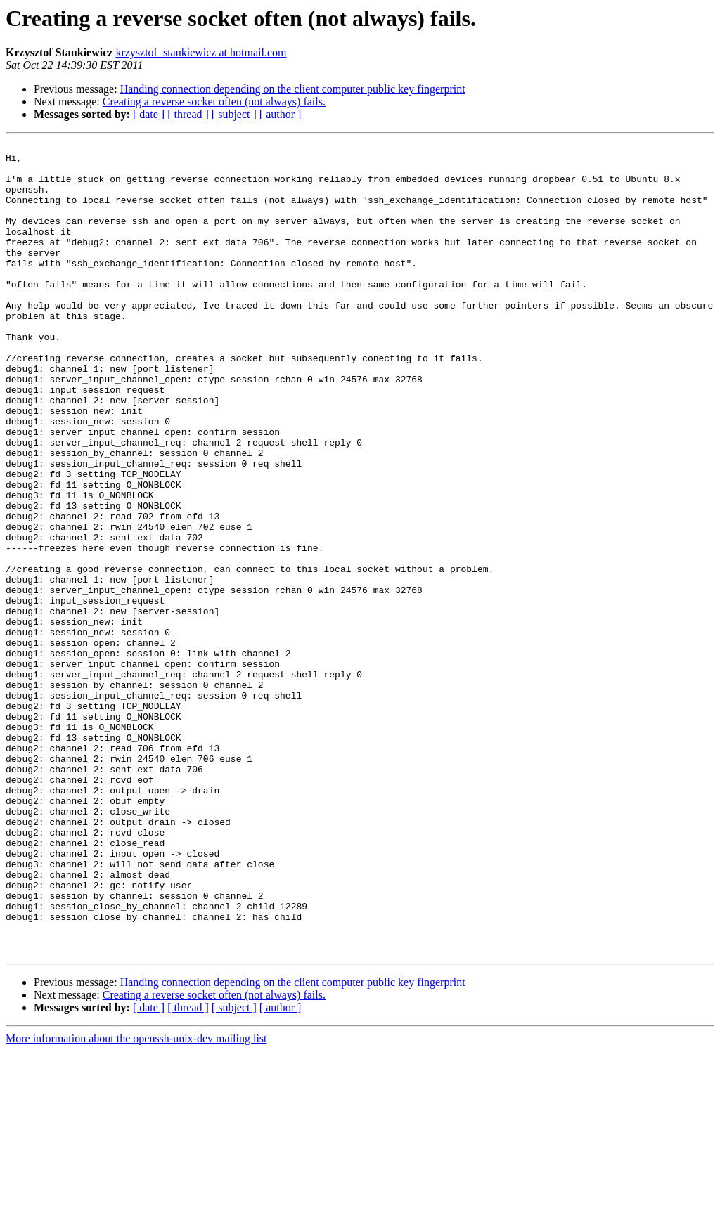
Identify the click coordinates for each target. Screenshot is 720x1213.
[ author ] (280, 114)
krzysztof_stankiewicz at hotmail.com (200, 52)
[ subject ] (234, 114)
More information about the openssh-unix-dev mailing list (136, 1201)
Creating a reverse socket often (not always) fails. (214, 102)
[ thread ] (188, 114)
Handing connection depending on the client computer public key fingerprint (292, 89)
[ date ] (149, 114)
